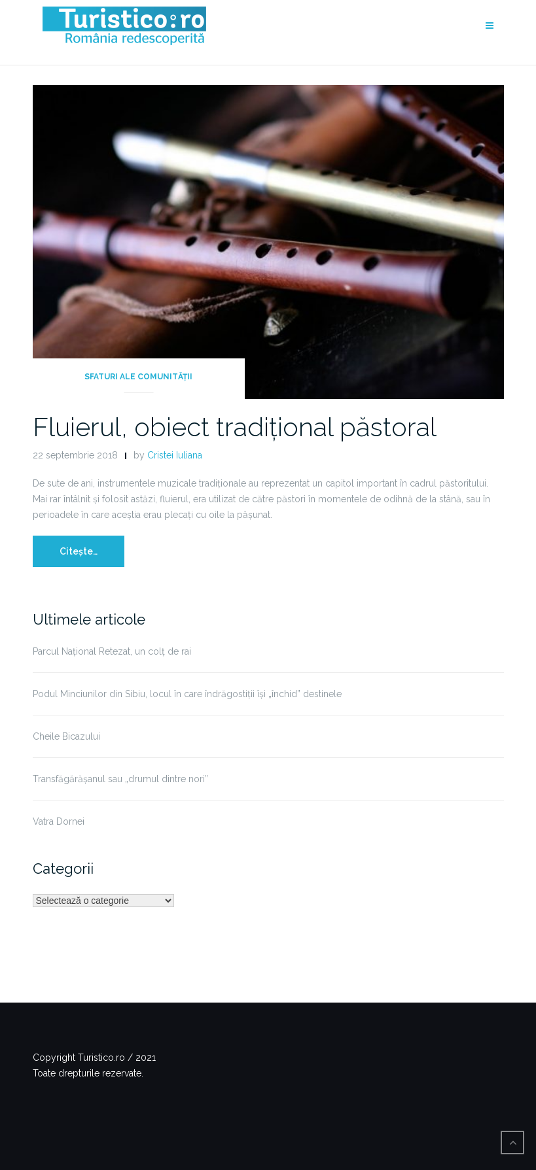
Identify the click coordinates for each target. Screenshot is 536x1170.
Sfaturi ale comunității (138, 376)
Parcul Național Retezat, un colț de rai (112, 651)
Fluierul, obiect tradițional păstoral (235, 426)
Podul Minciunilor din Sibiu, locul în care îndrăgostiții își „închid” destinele (187, 694)
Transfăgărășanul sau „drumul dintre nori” (120, 779)
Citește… (79, 551)
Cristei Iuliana (174, 455)
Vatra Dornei (58, 821)
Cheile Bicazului (66, 736)
